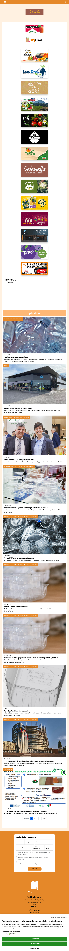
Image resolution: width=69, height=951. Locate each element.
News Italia (33, 516)
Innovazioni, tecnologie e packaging (16, 417)
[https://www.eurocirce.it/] (34, 105)
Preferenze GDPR (34, 948)
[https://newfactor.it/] (34, 220)
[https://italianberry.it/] (34, 253)
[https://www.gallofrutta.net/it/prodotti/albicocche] (34, 29)
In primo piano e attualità (13, 319)
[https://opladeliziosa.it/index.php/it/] (34, 56)
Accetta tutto (34, 938)
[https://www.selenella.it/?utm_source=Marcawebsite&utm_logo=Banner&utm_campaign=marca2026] (34, 171)
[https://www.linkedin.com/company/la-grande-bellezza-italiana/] (34, 138)
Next (44, 819)
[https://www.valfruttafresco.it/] (34, 155)
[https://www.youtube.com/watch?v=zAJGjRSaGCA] (34, 270)
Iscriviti (34, 869)
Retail (6, 366)
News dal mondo (28, 466)
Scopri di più (9, 282)
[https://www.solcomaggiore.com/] (34, 89)
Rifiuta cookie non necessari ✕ (59, 917)
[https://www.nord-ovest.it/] (34, 72)
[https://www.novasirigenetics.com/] (34, 122)
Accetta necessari (34, 943)
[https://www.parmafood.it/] (34, 204)
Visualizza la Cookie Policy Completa (11, 931)
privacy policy (33, 864)
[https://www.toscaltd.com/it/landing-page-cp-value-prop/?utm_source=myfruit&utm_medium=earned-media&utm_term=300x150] (34, 237)
